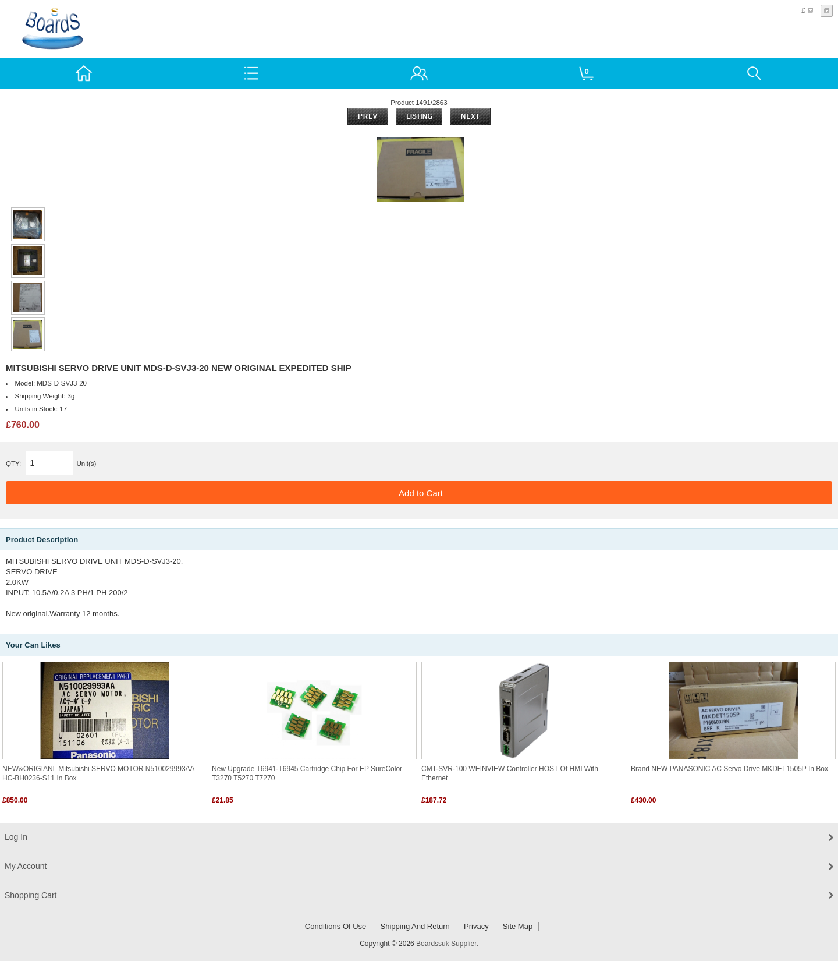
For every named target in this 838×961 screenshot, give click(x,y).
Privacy (476, 926)
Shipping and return (415, 926)
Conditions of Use (336, 926)
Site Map (517, 926)
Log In (16, 837)
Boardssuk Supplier (446, 943)
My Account (26, 866)
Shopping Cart (31, 895)
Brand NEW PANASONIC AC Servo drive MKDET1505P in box (729, 769)
